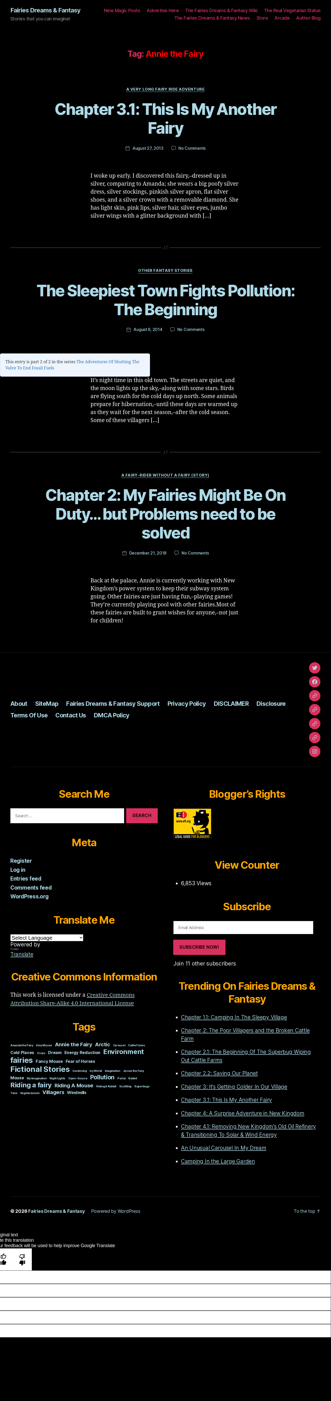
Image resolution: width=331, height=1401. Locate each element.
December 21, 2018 (148, 553)
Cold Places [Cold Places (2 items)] (22, 1052)
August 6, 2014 (147, 329)
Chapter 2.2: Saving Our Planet (220, 1073)
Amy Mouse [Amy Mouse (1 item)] (44, 1045)
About (19, 703)
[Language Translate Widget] (46, 937)
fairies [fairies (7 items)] (21, 1059)
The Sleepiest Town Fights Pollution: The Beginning (165, 300)
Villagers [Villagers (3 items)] (53, 1092)
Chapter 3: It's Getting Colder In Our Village (235, 1086)
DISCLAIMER (240, 703)
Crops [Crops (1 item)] (41, 1053)
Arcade (282, 18)
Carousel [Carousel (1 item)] (119, 1045)
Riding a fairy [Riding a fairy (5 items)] (31, 1085)
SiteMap (48, 703)
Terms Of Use (30, 715)
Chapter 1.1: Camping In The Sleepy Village (234, 1017)
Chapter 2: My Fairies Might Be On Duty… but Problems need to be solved (165, 514)
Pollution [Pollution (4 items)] (102, 1077)
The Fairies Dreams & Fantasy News (212, 18)
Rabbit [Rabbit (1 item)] (132, 1078)
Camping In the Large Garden (218, 1161)
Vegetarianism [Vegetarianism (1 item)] (30, 1093)
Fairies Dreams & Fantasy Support (117, 703)
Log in (18, 870)
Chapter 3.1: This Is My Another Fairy (165, 118)
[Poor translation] (22, 1259)
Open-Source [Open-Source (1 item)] (77, 1078)
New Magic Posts (122, 10)
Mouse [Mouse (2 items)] (17, 1077)
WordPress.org (30, 896)
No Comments (192, 148)
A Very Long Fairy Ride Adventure (165, 89)
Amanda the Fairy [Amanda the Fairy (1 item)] (21, 1045)
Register (21, 861)
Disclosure (282, 703)
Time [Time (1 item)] (13, 1093)
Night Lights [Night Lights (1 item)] (57, 1078)
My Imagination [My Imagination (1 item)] (37, 1078)
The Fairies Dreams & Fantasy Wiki (221, 10)
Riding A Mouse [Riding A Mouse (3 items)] (74, 1085)
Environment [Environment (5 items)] (123, 1051)
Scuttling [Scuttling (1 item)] (125, 1086)
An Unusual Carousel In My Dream (224, 1148)
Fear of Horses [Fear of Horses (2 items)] (80, 1061)
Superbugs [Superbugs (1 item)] (142, 1086)
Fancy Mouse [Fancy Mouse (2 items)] (49, 1061)
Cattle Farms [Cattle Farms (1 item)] (136, 1045)
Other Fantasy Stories (165, 270)
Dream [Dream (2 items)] (55, 1052)
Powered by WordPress (116, 1211)
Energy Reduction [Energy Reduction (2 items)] (82, 1052)
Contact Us (74, 715)
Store (262, 18)
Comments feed (31, 887)
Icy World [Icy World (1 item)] (95, 1070)
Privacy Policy (194, 703)
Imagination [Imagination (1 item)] (112, 1070)
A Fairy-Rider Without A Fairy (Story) (165, 475)
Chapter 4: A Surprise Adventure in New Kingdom (243, 1113)
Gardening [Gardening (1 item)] (79, 1070)
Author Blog (308, 18)
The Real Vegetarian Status (292, 10)
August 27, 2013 (147, 148)
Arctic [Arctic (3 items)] (102, 1044)
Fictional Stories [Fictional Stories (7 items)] (40, 1068)
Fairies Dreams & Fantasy (45, 10)
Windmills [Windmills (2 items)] (76, 1092)
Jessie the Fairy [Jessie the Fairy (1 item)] (133, 1070)
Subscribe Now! (199, 947)
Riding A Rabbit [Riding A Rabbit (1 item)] (106, 1086)
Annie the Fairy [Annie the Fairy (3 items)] (73, 1044)
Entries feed (26, 878)
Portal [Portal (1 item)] (121, 1078)
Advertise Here (163, 10)
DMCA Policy (117, 715)
